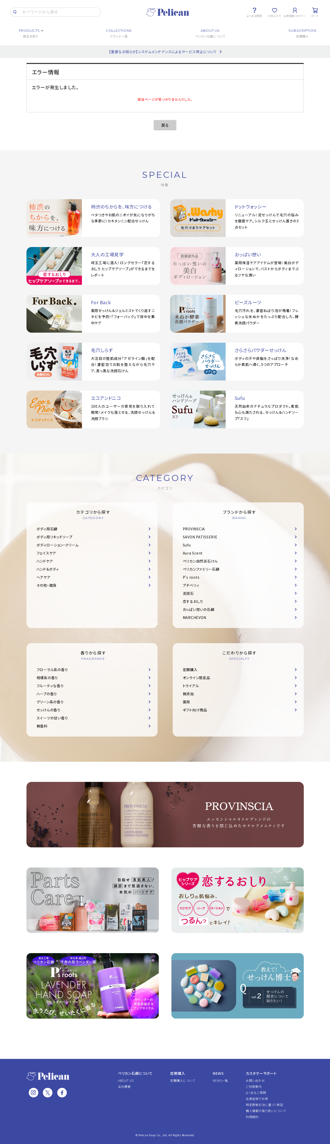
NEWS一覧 (220, 1080)
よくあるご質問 (256, 1092)
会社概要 (124, 1086)
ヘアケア (44, 577)
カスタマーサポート (261, 1073)
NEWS (218, 1073)
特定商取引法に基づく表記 (264, 1104)
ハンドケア (45, 561)
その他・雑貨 (47, 585)
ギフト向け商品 (195, 710)
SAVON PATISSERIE (200, 537)
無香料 (42, 726)
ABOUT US (126, 1080)
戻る (165, 125)
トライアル (191, 685)
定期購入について (182, 1080)
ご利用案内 (254, 1086)
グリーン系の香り (50, 702)
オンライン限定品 (196, 677)
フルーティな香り (50, 685)
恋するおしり (193, 601)
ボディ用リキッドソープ (55, 537)
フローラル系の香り (52, 669)
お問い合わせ (255, 1080)
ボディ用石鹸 (47, 529)
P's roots (191, 577)
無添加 (188, 694)
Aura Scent (193, 553)
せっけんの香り (49, 710)
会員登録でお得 (257, 1098)
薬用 (186, 702)
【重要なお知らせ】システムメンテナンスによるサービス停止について (163, 51)
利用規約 (252, 1117)
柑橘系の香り (47, 677)
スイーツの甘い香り (52, 718)
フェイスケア (46, 553)
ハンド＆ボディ (48, 569)
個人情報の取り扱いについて (266, 1110)
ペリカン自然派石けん (200, 561)
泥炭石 (188, 593)
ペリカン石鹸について (135, 1073)
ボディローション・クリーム (58, 545)
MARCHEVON (194, 617)
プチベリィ (191, 585)
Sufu (187, 545)
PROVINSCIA (194, 529)
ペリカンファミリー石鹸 (201, 569)
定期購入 (190, 669)
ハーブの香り (47, 694)
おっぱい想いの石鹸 (199, 609)
